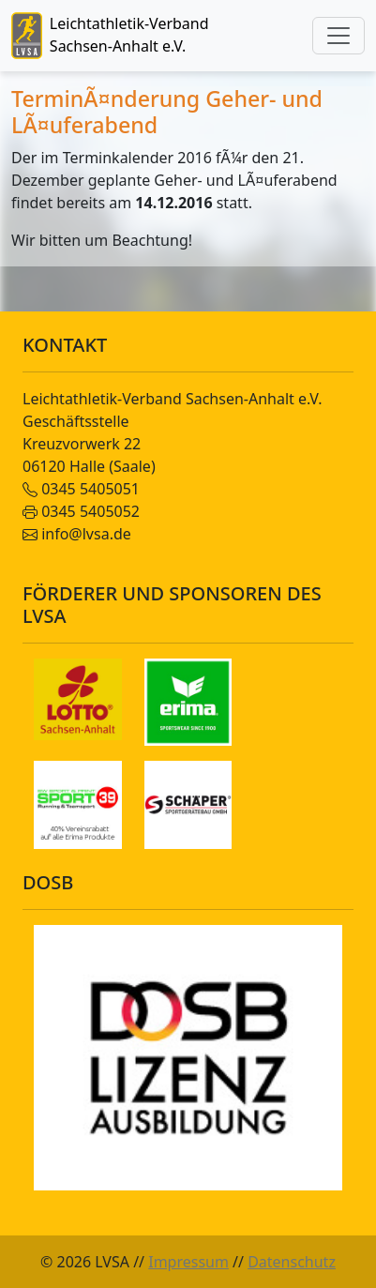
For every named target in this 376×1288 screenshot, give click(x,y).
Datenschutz (292, 1261)
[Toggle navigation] (338, 35)
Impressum (188, 1261)
